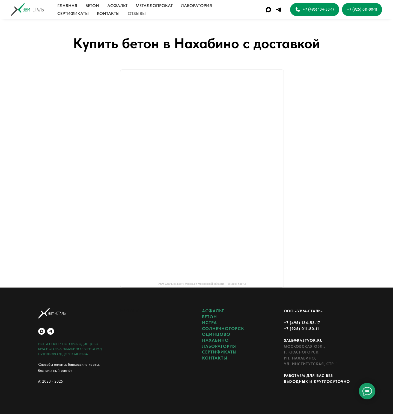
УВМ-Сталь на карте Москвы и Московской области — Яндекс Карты (202, 283)
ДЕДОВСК (66, 354)
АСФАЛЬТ (117, 5)
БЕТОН (92, 5)
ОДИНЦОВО (88, 344)
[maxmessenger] (268, 9)
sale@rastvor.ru (303, 340)
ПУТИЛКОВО (48, 354)
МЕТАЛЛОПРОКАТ (154, 5)
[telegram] (278, 9)
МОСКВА (81, 354)
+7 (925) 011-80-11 (301, 329)
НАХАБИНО (71, 349)
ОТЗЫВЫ (137, 13)
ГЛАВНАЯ (67, 5)
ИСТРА (43, 344)
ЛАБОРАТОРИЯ (196, 5)
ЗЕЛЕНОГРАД (92, 349)
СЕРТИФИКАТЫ (73, 13)
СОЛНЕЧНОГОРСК (63, 344)
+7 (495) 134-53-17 (302, 323)
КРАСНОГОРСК (50, 349)
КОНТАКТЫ (108, 13)
